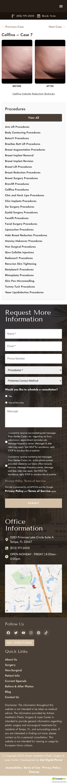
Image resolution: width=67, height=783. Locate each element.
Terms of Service (35, 488)
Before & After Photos (19, 694)
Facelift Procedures (16, 225)
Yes (10, 403)
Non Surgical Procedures (20, 254)
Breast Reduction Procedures (22, 180)
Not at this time (16, 410)
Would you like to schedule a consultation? (33, 397)
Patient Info (12, 683)
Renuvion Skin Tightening (20, 271)
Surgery (10, 672)
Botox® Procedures (17, 146)
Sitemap (34, 779)
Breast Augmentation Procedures (25, 157)
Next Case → (57, 34)
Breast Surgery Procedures (21, 185)
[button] (61, 10)
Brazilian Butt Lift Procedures (22, 151)
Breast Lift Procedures (18, 174)
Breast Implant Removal (19, 163)
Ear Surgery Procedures (19, 214)
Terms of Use (32, 775)
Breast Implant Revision (19, 168)
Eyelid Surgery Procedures (21, 220)
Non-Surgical (13, 677)
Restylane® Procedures (19, 277)
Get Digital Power (51, 767)
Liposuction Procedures (19, 237)
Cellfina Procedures (17, 197)
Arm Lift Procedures (17, 134)
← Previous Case (13, 34)
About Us (11, 667)
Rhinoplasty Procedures (19, 282)
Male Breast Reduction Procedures (26, 243)
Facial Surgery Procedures (21, 231)
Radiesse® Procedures (19, 265)
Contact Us (12, 704)
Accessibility (13, 775)
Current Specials (15, 688)
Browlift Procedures (17, 191)
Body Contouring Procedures (22, 140)
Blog (8, 699)
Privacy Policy (14, 488)
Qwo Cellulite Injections (19, 260)
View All (33, 125)
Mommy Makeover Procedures (23, 248)
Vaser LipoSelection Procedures (24, 300)
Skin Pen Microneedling (19, 288)
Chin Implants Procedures (20, 208)
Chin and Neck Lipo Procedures (24, 203)
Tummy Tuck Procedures (20, 294)
